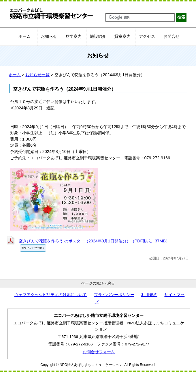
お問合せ (171, 36)
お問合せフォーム (99, 352)
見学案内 (73, 36)
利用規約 (149, 295)
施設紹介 (98, 36)
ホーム (24, 36)
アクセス (147, 36)
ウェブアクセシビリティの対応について (50, 295)
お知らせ (49, 36)
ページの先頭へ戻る (98, 283)
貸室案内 (122, 36)
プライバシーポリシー (114, 295)
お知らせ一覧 (37, 74)
